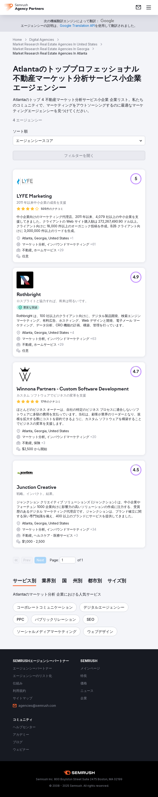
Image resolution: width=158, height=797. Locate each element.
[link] (138, 7)
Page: (54, 560)
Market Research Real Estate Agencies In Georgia (51, 49)
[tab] (24, 581)
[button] (79, 140)
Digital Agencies (41, 39)
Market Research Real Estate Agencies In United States (55, 44)
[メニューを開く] (148, 7)
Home (17, 39)
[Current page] (67, 560)
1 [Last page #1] (82, 560)
